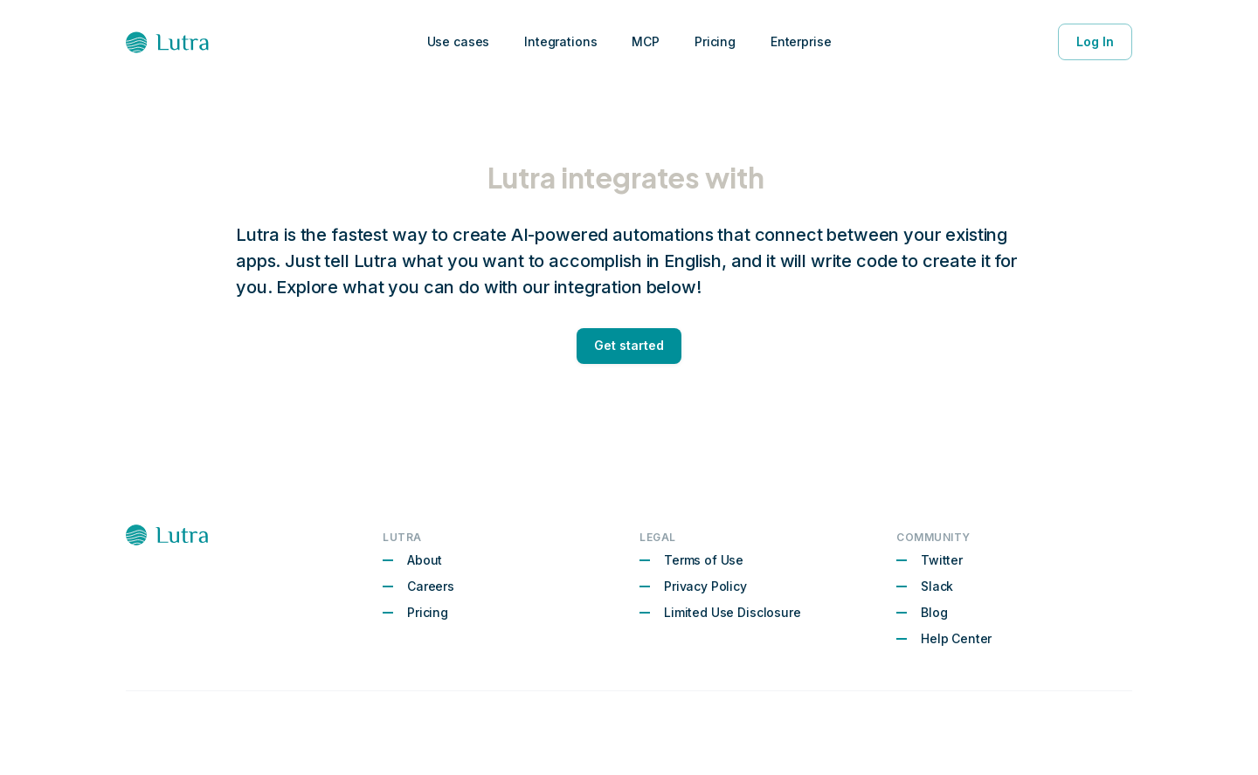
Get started (629, 346)
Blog (934, 612)
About (424, 559)
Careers (430, 586)
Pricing (427, 612)
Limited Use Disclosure (732, 612)
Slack (937, 586)
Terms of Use (703, 559)
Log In (1095, 42)
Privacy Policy (705, 586)
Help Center (956, 638)
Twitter (942, 559)
